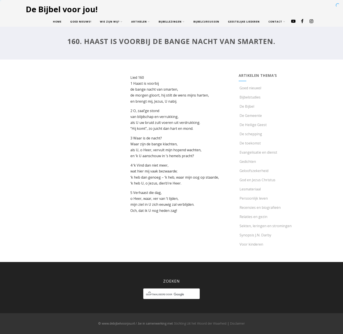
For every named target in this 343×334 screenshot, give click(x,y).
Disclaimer (237, 323)
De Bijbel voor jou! (62, 9)
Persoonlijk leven (253, 198)
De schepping (250, 134)
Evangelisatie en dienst (258, 152)
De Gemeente (250, 115)
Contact (276, 21)
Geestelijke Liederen (244, 21)
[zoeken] (167, 294)
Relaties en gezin (253, 216)
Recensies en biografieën (260, 207)
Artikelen (140, 21)
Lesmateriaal (250, 189)
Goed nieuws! (80, 21)
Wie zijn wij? (111, 21)
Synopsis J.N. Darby (255, 235)
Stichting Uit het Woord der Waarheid (200, 323)
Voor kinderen (251, 244)
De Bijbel (246, 106)
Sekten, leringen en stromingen (265, 225)
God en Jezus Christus (257, 180)
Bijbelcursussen (206, 21)
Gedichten (247, 161)
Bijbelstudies (250, 97)
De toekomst (250, 143)
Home (57, 21)
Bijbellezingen (172, 21)
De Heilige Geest (253, 124)
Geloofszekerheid (253, 170)
